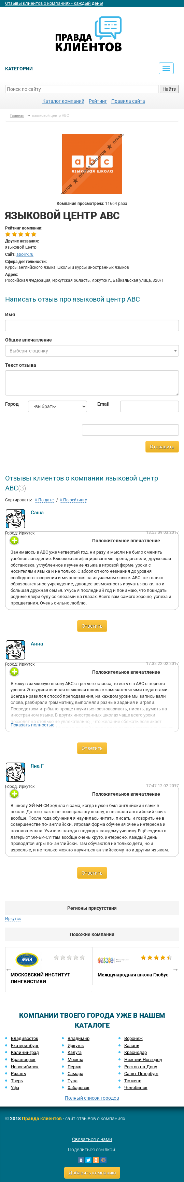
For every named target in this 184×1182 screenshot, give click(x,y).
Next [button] (175, 969)
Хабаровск (78, 1087)
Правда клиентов (42, 1118)
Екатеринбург (25, 1045)
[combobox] (92, 351)
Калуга (75, 1052)
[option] (48, 969)
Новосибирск (25, 1066)
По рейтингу (73, 500)
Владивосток (24, 1038)
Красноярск (23, 1059)
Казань (131, 1045)
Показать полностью (33, 724)
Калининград (25, 1052)
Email (103, 404)
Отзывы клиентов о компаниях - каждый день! (54, 3)
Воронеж (133, 1038)
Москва (75, 1059)
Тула (72, 1080)
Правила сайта (128, 101)
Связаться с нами (92, 1139)
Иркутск (13, 918)
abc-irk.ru (24, 254)
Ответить (92, 626)
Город (11, 404)
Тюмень (132, 1080)
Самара (75, 1073)
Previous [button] (8, 969)
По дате (44, 500)
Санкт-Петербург (141, 1073)
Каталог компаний (63, 101)
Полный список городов (92, 1098)
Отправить (162, 446)
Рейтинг (98, 101)
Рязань (18, 1073)
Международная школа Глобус (136, 966)
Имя (10, 314)
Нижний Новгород (143, 1059)
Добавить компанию (92, 1173)
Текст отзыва (20, 365)
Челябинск (135, 1087)
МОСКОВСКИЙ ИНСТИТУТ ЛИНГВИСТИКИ (48, 969)
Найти (169, 89)
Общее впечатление (28, 340)
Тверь (17, 1080)
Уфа (15, 1087)
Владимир (78, 1038)
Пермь (74, 1066)
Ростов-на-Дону (140, 1066)
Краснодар (135, 1052)
